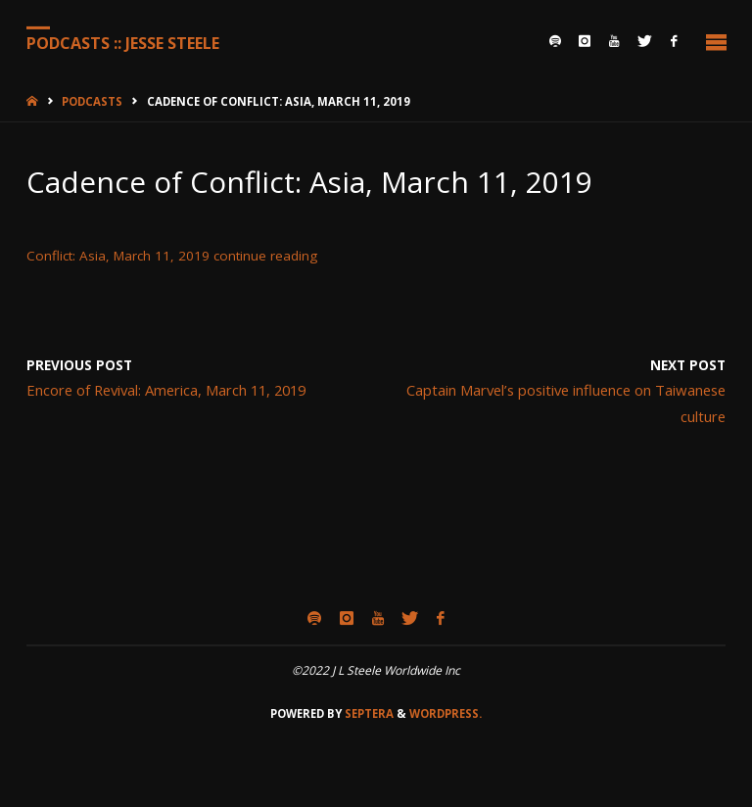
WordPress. (445, 713)
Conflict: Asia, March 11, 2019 (118, 255)
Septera (368, 713)
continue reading (265, 255)
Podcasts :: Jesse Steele (122, 42)
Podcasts (92, 101)
